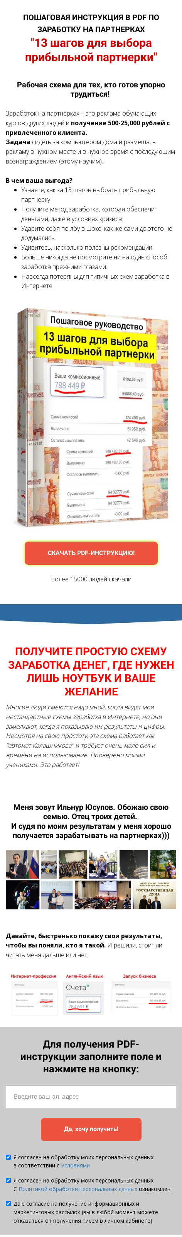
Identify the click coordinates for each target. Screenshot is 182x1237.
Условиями (75, 1165)
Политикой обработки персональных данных (78, 1189)
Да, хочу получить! (91, 1129)
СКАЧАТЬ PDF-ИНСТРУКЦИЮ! (91, 553)
